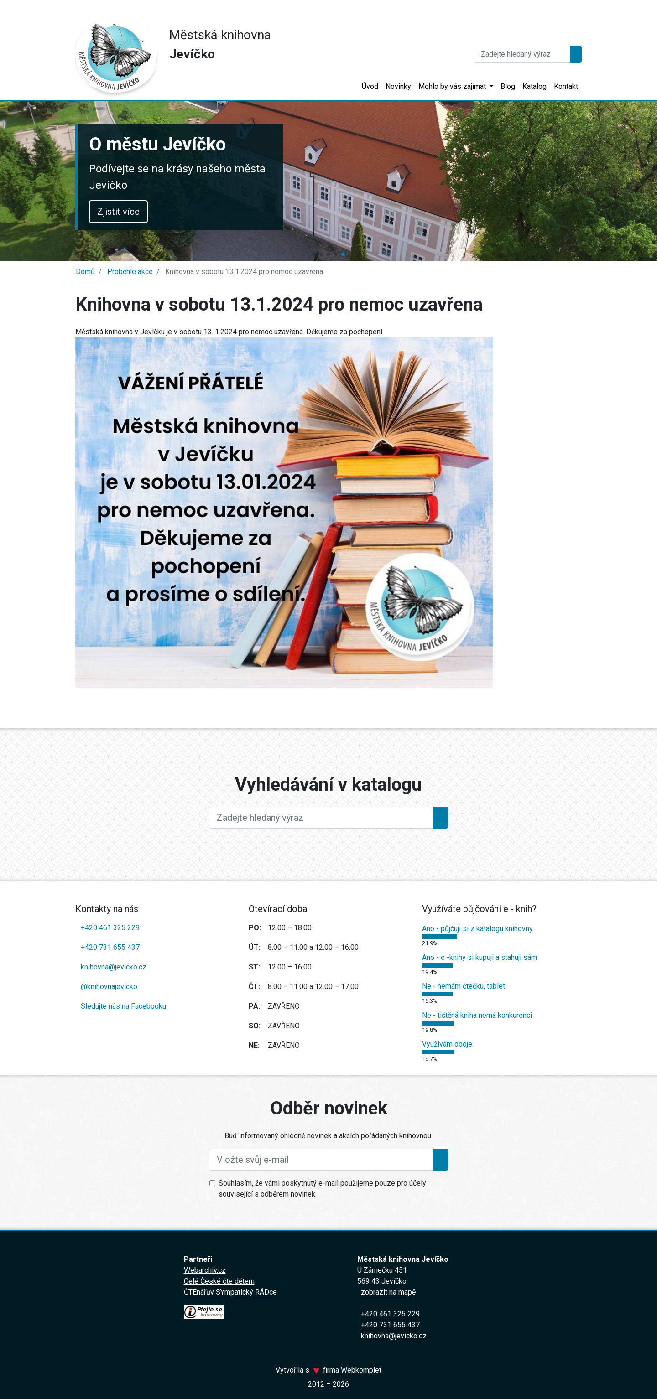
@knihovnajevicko (109, 986)
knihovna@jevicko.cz (113, 967)
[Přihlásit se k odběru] (440, 1160)
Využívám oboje (447, 1044)
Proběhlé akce (129, 271)
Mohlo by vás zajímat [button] (453, 86)
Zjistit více (133, 211)
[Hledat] (522, 54)
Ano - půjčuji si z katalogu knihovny (477, 928)
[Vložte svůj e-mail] (321, 1160)
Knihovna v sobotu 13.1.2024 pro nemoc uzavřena (243, 271)
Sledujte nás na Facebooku (123, 1006)
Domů (85, 271)
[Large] (321, 818)
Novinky (398, 86)
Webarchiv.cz (205, 1270)
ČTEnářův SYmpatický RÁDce (230, 1292)
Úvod (370, 86)
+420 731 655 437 (110, 947)
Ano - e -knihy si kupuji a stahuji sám (479, 957)
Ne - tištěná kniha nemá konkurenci (477, 1015)
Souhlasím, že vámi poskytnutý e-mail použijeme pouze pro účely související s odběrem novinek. (322, 1188)
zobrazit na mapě (388, 1292)
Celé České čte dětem (219, 1281)
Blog (508, 86)
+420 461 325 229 (110, 927)
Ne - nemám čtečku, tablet (463, 986)
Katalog (534, 86)
